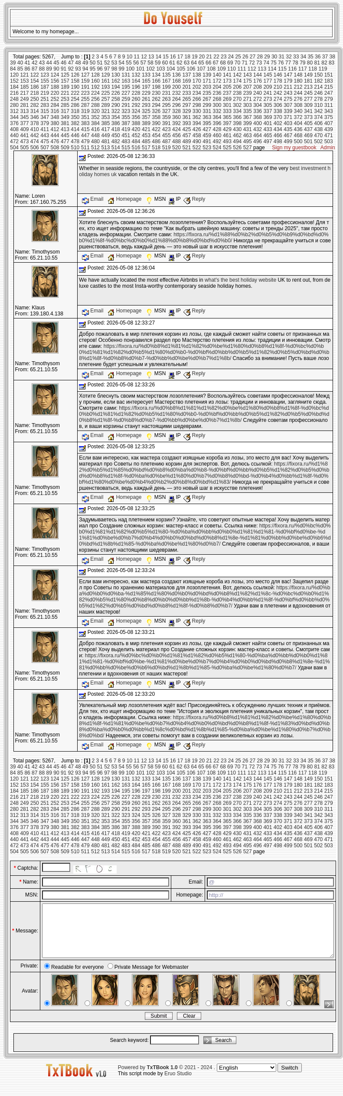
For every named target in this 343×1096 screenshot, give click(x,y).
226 (115, 93)
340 (298, 111)
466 (278, 135)
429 (227, 129)
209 (267, 87)
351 (85, 117)
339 (288, 111)
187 (44, 87)
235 (207, 93)
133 (146, 75)
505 (24, 148)
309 (308, 105)
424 (176, 129)
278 (318, 99)
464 (257, 135)
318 (75, 111)
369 (267, 117)
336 (257, 111)
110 (231, 69)
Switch (289, 1078)
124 (55, 75)
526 (237, 148)
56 (136, 63)
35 (310, 57)
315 (44, 111)
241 (267, 93)
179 (288, 81)
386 (115, 123)
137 (186, 75)
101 (140, 69)
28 (259, 57)
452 (136, 135)
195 (125, 87)
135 (166, 75)
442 (34, 135)
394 (197, 123)
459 (207, 135)
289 (105, 105)
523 (207, 148)
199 (166, 87)
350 (75, 117)
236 (217, 93)
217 (24, 93)
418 (115, 129)
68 (222, 63)
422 (156, 129)
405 (308, 123)
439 (328, 129)
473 (24, 141)
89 (49, 69)
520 (176, 148)
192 (95, 87)
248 (14, 99)
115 (282, 69)
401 (267, 123)
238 (237, 93)
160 (95, 81)
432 (257, 129)
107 (201, 69)
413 (65, 129)
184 (14, 87)
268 (217, 99)
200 (176, 87)
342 (318, 111)
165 (146, 81)
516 (136, 148)
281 (24, 105)
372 (298, 117)
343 (328, 111)
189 (65, 87)
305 (267, 105)
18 (187, 57)
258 (115, 99)
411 (44, 129)
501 (308, 141)
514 (115, 148)
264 (176, 99)
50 (92, 63)
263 (166, 99)
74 (266, 63)
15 (165, 57)
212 (298, 87)
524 (217, 148)
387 (125, 123)
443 (44, 135)
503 (328, 141)
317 (65, 111)
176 (257, 81)
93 (78, 69)
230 (156, 93)
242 (278, 93)
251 (44, 99)
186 (34, 87)
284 (55, 105)
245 (308, 93)
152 (14, 81)
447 (85, 135)
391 (166, 123)
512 (95, 148)
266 (197, 99)
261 (146, 99)
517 (146, 148)
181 (308, 81)
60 (165, 63)
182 (318, 81)
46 (63, 63)
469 (308, 135)
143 (247, 75)
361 (186, 117)
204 (217, 87)
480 (95, 141)
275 (288, 99)
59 (157, 63)
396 (217, 123)
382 (75, 123)
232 (176, 93)
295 (166, 105)
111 (241, 69)
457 (186, 135)
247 (328, 93)
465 (267, 135)
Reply (194, 199)
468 (298, 135)
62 (179, 63)
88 (42, 69)
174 (237, 81)
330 (197, 111)
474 (34, 141)
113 (262, 69)
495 (247, 141)
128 (95, 75)
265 (186, 99)
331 (207, 111)
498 (278, 141)
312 (14, 111)
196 (136, 87)
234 (197, 93)
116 (292, 69)
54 (121, 63)
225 (105, 93)
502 (318, 141)
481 (105, 141)
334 (237, 111)
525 (227, 148)
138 (197, 75)
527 (247, 148)
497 (267, 141)
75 (273, 63)
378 (34, 123)
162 (115, 81)
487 (166, 141)
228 (136, 93)
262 (156, 99)
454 (156, 135)
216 (14, 93)
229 (146, 93)
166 (156, 81)
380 (55, 123)
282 (34, 105)
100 (130, 69)
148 (298, 75)
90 (56, 69)
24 (231, 57)
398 (237, 123)
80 (310, 63)
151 (328, 75)
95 (92, 69)
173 (227, 81)
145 (267, 75)
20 (202, 57)
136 (176, 75)
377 (24, 123)
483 (125, 141)
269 (227, 99)
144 (257, 75)
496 (257, 141)
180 (298, 81)
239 (247, 93)
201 (186, 87)
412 (55, 129)
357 (146, 117)
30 (274, 57)
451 (125, 135)
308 (298, 105)
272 (257, 99)
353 (105, 117)
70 (237, 63)
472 (14, 141)
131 (125, 75)
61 (172, 63)
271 (247, 99)
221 (65, 93)
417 (105, 129)
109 (221, 69)
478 (75, 141)
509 (65, 148)
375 (328, 117)
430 (237, 129)
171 (207, 81)
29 (267, 57)
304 (257, 105)
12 (144, 57)
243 (288, 93)
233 (186, 93)
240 (257, 93)
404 (298, 123)
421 (146, 129)
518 (156, 148)
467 (288, 135)
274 (278, 99)
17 (180, 57)
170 (197, 81)
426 (197, 129)
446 (75, 135)
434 (278, 129)
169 (186, 81)
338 (278, 111)
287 (85, 105)
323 (125, 111)
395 (207, 123)
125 (65, 75)
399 (247, 123)
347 (44, 117)
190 (75, 87)
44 (49, 63)
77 (288, 63)
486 (156, 141)
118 (312, 69)
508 (55, 148)
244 (298, 93)
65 (201, 63)
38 (332, 57)
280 (14, 105)
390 (156, 123)
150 (318, 75)
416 (95, 129)
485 (146, 141)
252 (55, 99)
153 (24, 81)
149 (308, 75)
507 (44, 148)
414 (75, 129)
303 (247, 105)
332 (217, 111)
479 (85, 141)
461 (227, 135)
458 (197, 135)
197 (146, 87)
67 (216, 63)
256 (95, 99)
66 (208, 63)
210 (278, 87)
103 (160, 69)
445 (65, 135)
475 (44, 141)
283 (44, 105)
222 (75, 93)
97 (107, 69)
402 (278, 123)
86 (27, 69)
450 (115, 135)
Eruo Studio (178, 1084)
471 (328, 135)
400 (257, 123)
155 (44, 81)
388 (136, 123)
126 (75, 75)
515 (125, 148)
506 (34, 148)
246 (318, 93)
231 (166, 93)
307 (288, 105)
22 (216, 57)
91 (63, 69)
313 (24, 111)
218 (34, 93)
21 (209, 57)
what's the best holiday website (240, 280)
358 (156, 117)
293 (146, 105)
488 (176, 141)
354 (115, 117)
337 (267, 111)
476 (55, 141)
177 (267, 81)
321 (105, 111)
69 (230, 63)
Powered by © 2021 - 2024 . (166, 1078)
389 (146, 123)
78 (295, 63)
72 (252, 63)
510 (75, 148)
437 (308, 129)
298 (197, 105)
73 (259, 63)
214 (318, 87)
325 (146, 111)
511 (85, 148)
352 (95, 117)
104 (171, 69)
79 (302, 63)
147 (288, 75)
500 (298, 141)
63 (186, 63)
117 (302, 69)
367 (247, 117)
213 (308, 87)
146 (278, 75)
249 (24, 99)
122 (34, 75)
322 (115, 111)
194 (115, 87)
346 (34, 117)
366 (237, 117)
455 (166, 135)
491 (207, 141)
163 (125, 81)
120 (14, 75)
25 (238, 57)
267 (207, 99)
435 (288, 129)
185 (24, 87)
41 (27, 63)
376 (14, 123)
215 (328, 87)
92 (71, 69)
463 (247, 135)
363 (207, 117)
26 (245, 57)
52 (107, 63)
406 (318, 123)
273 (267, 99)
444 (55, 135)
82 (324, 63)
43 (42, 63)
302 (237, 105)
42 (34, 63)
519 (166, 148)
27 (252, 57)
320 (95, 111)
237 (227, 93)
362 (197, 117)
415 (85, 129)
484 (136, 141)
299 (207, 105)
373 (308, 117)
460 (217, 135)
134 (156, 75)
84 (13, 69)
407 (328, 123)
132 (136, 75)
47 (71, 63)
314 (34, 111)
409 (24, 129)
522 (197, 148)
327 (166, 111)
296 (176, 105)
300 (217, 105)
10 (129, 57)
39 (13, 63)
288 (95, 105)
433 (267, 129)
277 (308, 99)
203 (207, 87)
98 (114, 69)
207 (247, 87)
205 (227, 87)
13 (151, 57)
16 (173, 57)
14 (158, 57)
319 (85, 111)
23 (223, 57)
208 (257, 87)
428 (217, 129)
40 (20, 63)
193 (105, 87)
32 (288, 57)
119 (322, 69)
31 (281, 57)
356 (136, 117)
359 (166, 117)
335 (247, 111)
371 (288, 117)
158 (75, 81)
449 (105, 135)
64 (194, 63)
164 (136, 81)
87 (34, 69)
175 (247, 81)
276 (298, 99)
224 (95, 93)
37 (325, 57)
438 (318, 129)
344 (14, 117)
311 (328, 105)
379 (44, 123)
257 (105, 99)
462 (237, 135)
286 (75, 105)
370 (278, 117)
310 (318, 105)
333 (227, 111)
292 (136, 105)
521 (186, 148)
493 (227, 141)
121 (24, 75)
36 (317, 57)
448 (95, 135)
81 (317, 63)
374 (318, 117)
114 (272, 69)
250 (34, 99)
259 (125, 99)
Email (93, 199)
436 (298, 129)
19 (194, 57)
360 (176, 117)
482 (115, 141)
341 (308, 111)
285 (65, 105)
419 (125, 129)
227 (125, 93)
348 (55, 117)
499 (288, 141)
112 (252, 69)
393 (186, 123)
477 (65, 141)
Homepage (125, 199)
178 (278, 81)
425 (186, 129)
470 (318, 135)
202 (197, 87)
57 (143, 63)
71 (245, 63)
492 (217, 141)
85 (20, 69)
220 (55, 93)
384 (95, 123)
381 (65, 123)
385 (105, 123)
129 (105, 75)
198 (156, 87)
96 (99, 69)
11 (137, 57)
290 (115, 105)
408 (14, 129)
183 (328, 81)
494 (237, 141)
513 (105, 148)
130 (115, 75)
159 (85, 81)
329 (186, 111)
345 (24, 117)
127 (85, 75)
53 (114, 63)
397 (227, 123)
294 (156, 105)
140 (217, 75)
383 (85, 123)
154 (34, 81)
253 (65, 99)
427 (207, 129)
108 (211, 69)
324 (136, 111)
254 (75, 99)
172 (217, 81)
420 (136, 129)
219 (44, 93)
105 (180, 69)
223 (85, 93)
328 (176, 111)
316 (55, 111)
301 (227, 105)
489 (186, 141)
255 (85, 99)
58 (150, 63)
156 (55, 81)
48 (78, 63)
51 (99, 63)
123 (44, 75)
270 (237, 99)
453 (146, 135)
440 (14, 135)
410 (34, 129)
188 (55, 87)
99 (121, 69)
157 (65, 81)
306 (278, 105)
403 (288, 123)
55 (128, 63)
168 (176, 81)
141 (227, 75)
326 (156, 111)
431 (247, 129)
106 (191, 69)
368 (257, 117)
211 (288, 87)
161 (105, 81)
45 (56, 63)
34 (303, 57)
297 (186, 105)
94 (85, 69)
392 (176, 123)
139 (207, 75)
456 (176, 135)
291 (125, 105)
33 (296, 57)
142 (237, 75)
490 (197, 141)
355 (125, 117)
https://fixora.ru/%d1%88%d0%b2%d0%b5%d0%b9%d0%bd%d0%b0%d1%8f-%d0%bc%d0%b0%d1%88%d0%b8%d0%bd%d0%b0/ (203, 237)
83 (331, 63)
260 (136, 99)
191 (85, 87)
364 (217, 117)
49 (85, 63)
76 (281, 63)
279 (328, 99)
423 (166, 129)
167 (166, 81)
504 (14, 148)
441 (24, 135)
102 (150, 69)
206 (237, 87)
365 (227, 117)
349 (65, 117)
